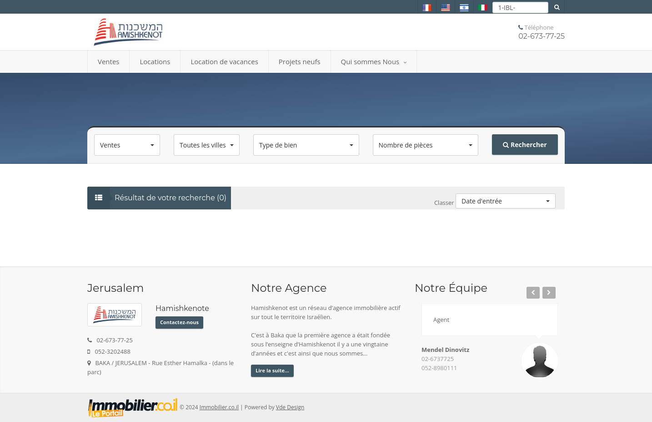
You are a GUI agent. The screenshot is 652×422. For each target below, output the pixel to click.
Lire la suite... (272, 370)
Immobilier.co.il (219, 407)
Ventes (108, 61)
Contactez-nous (179, 322)
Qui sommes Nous (374, 61)
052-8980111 (439, 368)
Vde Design (290, 407)
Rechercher (525, 144)
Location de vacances (224, 61)
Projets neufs (300, 61)
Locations (155, 61)
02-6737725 (437, 359)
